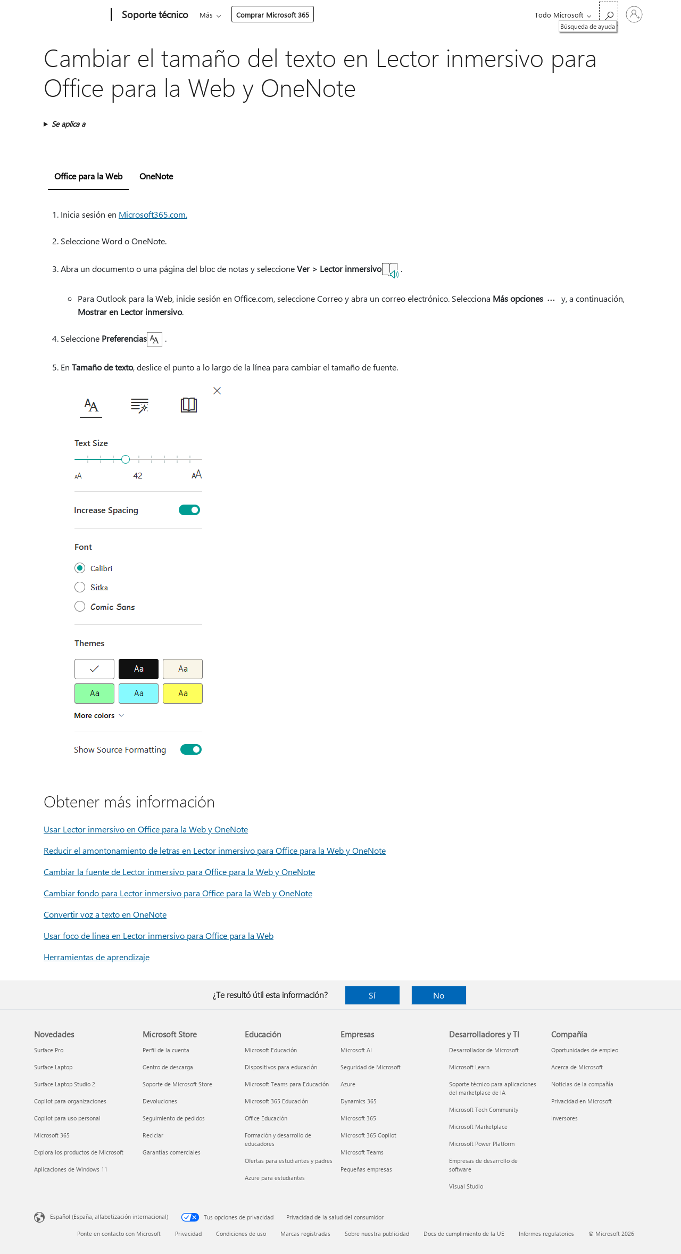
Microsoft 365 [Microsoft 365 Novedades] (52, 1135)
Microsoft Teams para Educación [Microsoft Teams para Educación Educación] (287, 1084)
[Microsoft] (70, 15)
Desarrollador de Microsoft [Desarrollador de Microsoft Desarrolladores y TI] (484, 1050)
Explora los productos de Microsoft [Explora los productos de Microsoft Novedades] (78, 1152)
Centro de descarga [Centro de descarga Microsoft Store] (168, 1067)
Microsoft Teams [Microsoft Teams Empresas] (362, 1152)
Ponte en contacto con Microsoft (119, 1234)
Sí (372, 995)
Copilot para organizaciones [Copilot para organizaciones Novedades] (70, 1101)
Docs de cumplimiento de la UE (463, 1234)
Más (399, 14)
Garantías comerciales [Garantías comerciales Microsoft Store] (172, 1152)
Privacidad (188, 1234)
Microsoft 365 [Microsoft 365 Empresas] (358, 1118)
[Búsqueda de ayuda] (608, 14)
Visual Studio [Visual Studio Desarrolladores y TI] (466, 1186)
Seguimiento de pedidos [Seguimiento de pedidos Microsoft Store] (174, 1118)
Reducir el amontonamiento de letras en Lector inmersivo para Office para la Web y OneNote (215, 850)
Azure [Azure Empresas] (347, 1084)
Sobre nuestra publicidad (377, 1234)
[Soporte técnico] (154, 15)
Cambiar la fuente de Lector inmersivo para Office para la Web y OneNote (179, 871)
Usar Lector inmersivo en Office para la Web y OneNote (146, 829)
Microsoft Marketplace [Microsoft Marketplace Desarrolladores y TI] (478, 1127)
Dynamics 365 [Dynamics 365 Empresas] (358, 1101)
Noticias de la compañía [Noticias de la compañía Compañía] (582, 1084)
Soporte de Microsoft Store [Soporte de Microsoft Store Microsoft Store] (177, 1084)
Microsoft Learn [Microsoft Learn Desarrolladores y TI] (469, 1067)
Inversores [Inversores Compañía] (564, 1118)
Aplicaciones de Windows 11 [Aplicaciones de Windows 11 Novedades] (70, 1169)
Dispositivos (354, 14)
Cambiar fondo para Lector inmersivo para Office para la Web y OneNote (178, 892)
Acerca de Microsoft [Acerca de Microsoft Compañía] (577, 1067)
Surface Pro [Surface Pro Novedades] (48, 1050)
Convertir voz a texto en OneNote (105, 914)
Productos (299, 14)
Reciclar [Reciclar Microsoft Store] (153, 1135)
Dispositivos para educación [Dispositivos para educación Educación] (281, 1067)
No (438, 995)
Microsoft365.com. (153, 214)
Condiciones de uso (241, 1234)
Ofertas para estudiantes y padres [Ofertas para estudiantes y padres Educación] (289, 1161)
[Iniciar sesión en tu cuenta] (634, 14)
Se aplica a (68, 124)
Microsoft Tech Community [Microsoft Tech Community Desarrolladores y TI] (483, 1109)
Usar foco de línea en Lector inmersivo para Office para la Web (158, 935)
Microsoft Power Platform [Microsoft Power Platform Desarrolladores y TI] (481, 1144)
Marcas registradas (305, 1234)
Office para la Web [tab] (88, 176)
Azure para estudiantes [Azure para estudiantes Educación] (275, 1178)
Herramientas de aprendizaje (97, 956)
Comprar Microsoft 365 (466, 14)
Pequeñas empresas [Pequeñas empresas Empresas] (366, 1169)
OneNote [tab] (156, 176)
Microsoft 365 (218, 14)
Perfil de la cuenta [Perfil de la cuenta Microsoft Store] (166, 1050)
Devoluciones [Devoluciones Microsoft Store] (160, 1101)
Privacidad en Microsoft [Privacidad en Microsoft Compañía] (581, 1101)
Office (261, 14)
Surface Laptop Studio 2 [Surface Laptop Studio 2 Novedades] (64, 1084)
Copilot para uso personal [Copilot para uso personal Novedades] (67, 1118)
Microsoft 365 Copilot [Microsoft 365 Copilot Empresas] (368, 1135)
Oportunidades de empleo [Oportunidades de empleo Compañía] (584, 1050)
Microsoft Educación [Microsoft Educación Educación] (271, 1050)
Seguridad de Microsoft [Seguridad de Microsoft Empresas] (370, 1067)
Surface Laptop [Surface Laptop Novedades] (53, 1067)
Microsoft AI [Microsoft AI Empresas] (356, 1050)
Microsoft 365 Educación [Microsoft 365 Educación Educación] (276, 1101)
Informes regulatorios (546, 1234)
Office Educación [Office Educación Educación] (266, 1118)
